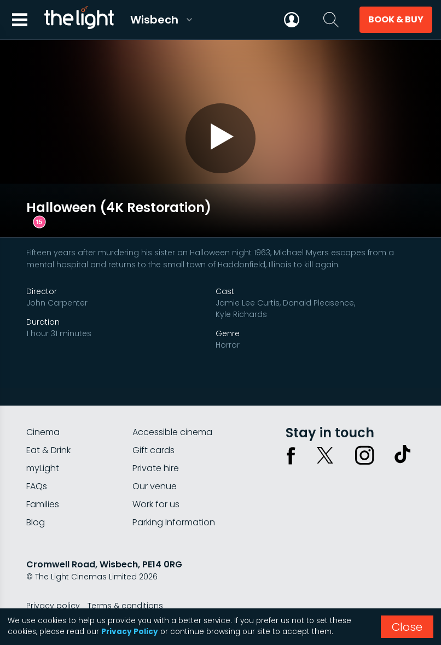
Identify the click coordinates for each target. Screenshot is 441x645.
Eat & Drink (48, 431)
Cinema (43, 413)
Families (42, 485)
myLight (42, 449)
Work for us (155, 485)
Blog (35, 503)
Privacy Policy (129, 631)
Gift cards (153, 431)
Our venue (154, 467)
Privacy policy (53, 586)
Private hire (155, 449)
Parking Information (173, 503)
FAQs (36, 467)
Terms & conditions (125, 586)
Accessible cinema (172, 413)
